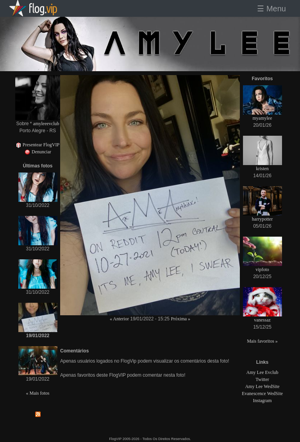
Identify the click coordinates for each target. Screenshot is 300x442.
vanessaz (262, 320)
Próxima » (180, 319)
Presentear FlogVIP (37, 144)
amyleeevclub (46, 123)
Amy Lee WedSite (262, 386)
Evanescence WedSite (262, 393)
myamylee (262, 118)
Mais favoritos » (262, 341)
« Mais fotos (38, 393)
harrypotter (262, 219)
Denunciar (37, 152)
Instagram (262, 400)
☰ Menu (271, 8)
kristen (262, 168)
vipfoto (262, 269)
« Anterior (119, 319)
